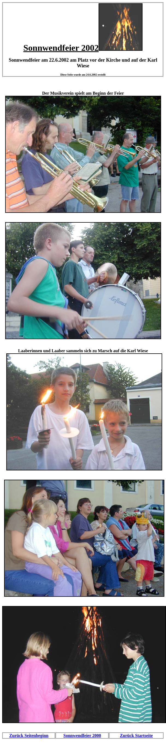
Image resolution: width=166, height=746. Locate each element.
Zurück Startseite (136, 735)
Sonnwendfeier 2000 (82, 735)
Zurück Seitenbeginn (29, 735)
